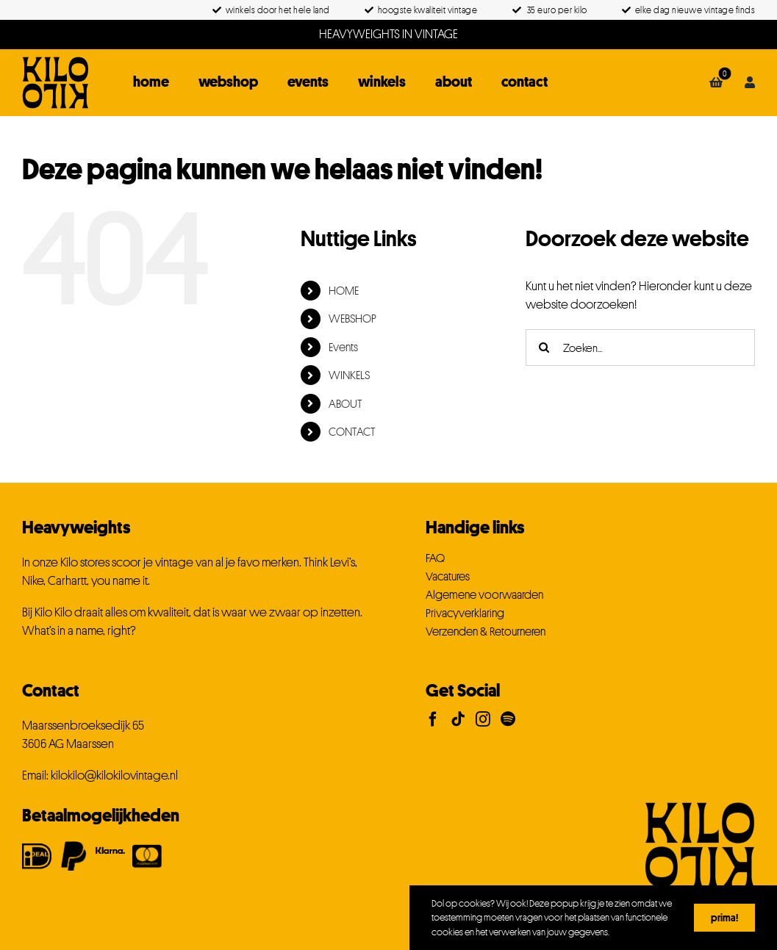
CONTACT (352, 431)
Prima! (724, 917)
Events (343, 346)
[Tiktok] (458, 719)
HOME (344, 290)
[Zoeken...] (640, 347)
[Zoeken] (544, 347)
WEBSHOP (352, 318)
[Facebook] (433, 719)
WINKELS (349, 374)
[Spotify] (508, 719)
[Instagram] (483, 719)
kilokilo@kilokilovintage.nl (114, 775)
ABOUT (345, 403)
